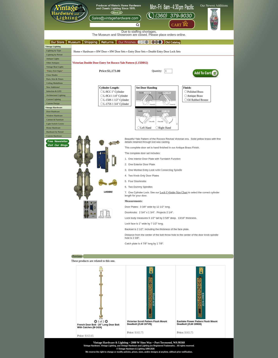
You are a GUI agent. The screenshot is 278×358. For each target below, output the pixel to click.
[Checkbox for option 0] (101, 91)
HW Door (101, 51)
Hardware (88, 51)
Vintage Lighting (53, 46)
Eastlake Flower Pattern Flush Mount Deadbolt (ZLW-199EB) (197, 322)
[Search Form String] (115, 25)
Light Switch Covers (55, 123)
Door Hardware (53, 111)
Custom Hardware (54, 136)
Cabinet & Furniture (55, 119)
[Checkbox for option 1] (138, 127)
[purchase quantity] (168, 71)
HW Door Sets (117, 51)
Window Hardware (54, 115)
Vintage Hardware (53, 107)
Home (77, 51)
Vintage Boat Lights (55, 67)
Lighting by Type (53, 50)
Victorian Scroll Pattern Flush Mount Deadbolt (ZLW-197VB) (147, 322)
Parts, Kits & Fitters (54, 79)
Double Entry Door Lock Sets (164, 51)
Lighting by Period (54, 54)
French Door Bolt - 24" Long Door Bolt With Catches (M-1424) (98, 326)
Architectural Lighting (55, 95)
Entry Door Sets (137, 51)
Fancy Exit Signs (54, 71)
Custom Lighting (53, 99)
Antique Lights (52, 58)
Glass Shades (52, 75)
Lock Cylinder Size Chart (173, 192)
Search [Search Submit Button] (137, 25)
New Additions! (53, 87)
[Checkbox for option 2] (185, 91)
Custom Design (52, 103)
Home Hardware (53, 128)
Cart (176, 25)
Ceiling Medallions (54, 83)
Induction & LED (53, 91)
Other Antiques (52, 63)
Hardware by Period (55, 132)
